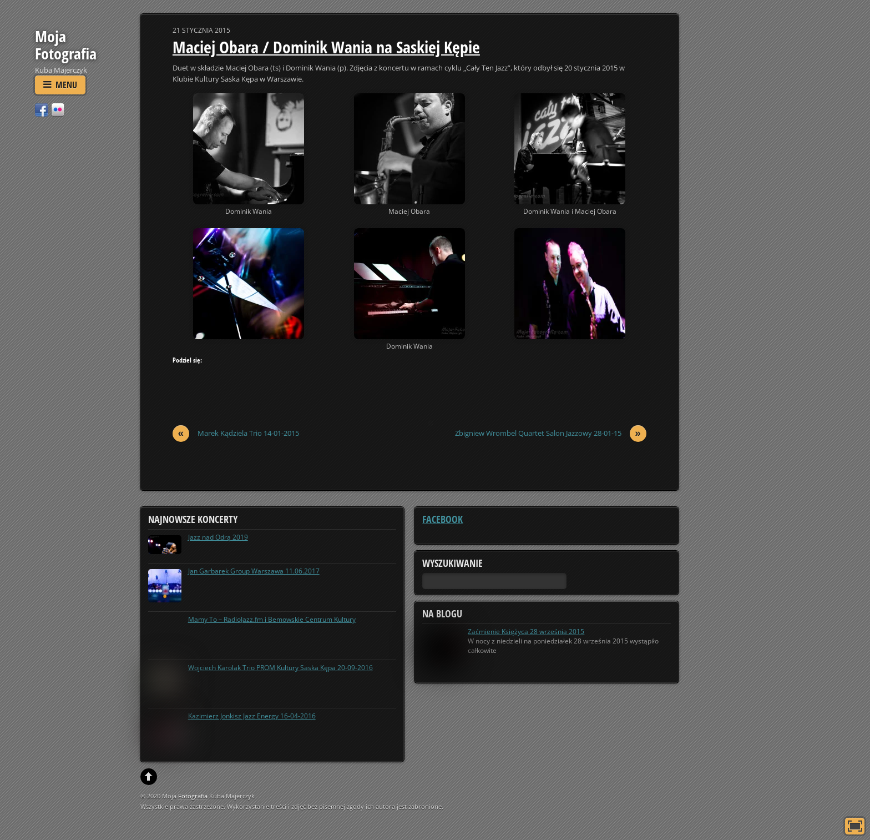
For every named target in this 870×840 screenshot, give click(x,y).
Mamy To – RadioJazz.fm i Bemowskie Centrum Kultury (272, 619)
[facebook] (41, 109)
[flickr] (57, 109)
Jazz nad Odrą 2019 (218, 537)
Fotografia (193, 796)
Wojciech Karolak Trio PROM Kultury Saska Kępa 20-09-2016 (280, 667)
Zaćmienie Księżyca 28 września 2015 (526, 631)
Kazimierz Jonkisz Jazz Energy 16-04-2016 (252, 716)
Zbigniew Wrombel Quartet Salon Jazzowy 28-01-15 (550, 433)
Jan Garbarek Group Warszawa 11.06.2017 (254, 571)
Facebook (442, 519)
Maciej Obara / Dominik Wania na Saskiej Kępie (326, 47)
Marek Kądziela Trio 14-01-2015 (236, 433)
